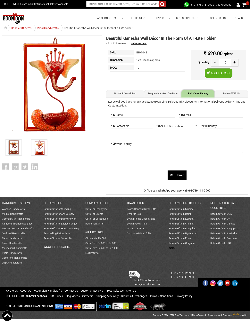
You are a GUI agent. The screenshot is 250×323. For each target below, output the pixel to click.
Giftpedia (87, 296)
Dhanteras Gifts (136, 228)
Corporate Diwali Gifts (139, 233)
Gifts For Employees (96, 209)
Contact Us (71, 290)
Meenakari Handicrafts (14, 248)
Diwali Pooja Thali (137, 223)
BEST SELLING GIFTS (187, 18)
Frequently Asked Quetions (163, 93)
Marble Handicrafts (12, 213)
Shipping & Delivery (107, 296)
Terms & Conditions (161, 296)
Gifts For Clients (94, 213)
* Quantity (209, 126)
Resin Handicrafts (12, 252)
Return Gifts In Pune (180, 238)
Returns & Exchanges (134, 296)
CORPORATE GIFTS (97, 203)
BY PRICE (160, 18)
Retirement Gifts (94, 223)
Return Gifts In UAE (220, 243)
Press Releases (114, 290)
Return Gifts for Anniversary (59, 213)
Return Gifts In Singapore (224, 228)
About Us (25, 290)
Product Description (125, 93)
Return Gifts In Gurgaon (182, 243)
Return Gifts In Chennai (181, 223)
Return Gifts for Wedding (57, 209)
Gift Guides (56, 296)
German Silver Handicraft (16, 218)
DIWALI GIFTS (136, 203)
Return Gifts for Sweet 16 (57, 238)
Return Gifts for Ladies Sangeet (61, 223)
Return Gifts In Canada (222, 223)
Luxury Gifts (92, 252)
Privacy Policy (184, 296)
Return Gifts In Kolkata (181, 218)
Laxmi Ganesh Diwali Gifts (141, 209)
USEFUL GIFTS (217, 18)
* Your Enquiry (121, 144)
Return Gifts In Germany (223, 238)
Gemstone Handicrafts (14, 257)
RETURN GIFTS (137, 18)
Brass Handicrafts (12, 243)
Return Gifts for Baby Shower (60, 218)
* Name (117, 114)
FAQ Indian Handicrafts (48, 290)
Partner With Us (231, 93)
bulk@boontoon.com (147, 280)
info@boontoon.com (147, 284)
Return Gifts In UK (220, 218)
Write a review (138, 43)
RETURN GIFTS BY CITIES (185, 203)
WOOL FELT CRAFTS (57, 247)
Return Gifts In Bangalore (182, 228)
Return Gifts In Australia (223, 233)
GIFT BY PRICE (94, 232)
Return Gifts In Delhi (180, 213)
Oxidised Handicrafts (13, 233)
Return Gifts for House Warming (61, 228)
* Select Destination (169, 126)
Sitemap (131, 290)
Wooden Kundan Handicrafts (18, 228)
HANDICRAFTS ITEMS (16, 203)
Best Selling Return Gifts (57, 233)
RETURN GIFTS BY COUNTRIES (222, 205)
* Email (185, 114)
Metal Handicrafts (12, 238)
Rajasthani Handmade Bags (17, 223)
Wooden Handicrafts (13, 209)
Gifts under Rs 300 (95, 238)
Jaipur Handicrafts (12, 262)
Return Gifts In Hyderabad (183, 233)
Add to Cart (218, 73)
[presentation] (141, 162)
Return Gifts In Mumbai (181, 209)
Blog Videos (72, 296)
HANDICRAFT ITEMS (105, 18)
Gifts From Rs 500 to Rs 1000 (101, 248)
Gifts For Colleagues (96, 218)
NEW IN (239, 18)
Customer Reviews (91, 290)
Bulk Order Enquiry (198, 93)
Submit (177, 175)
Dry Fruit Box (134, 213)
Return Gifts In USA (221, 213)
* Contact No (120, 126)
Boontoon (227, 315)
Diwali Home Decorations (141, 218)
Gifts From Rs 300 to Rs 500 (100, 243)
